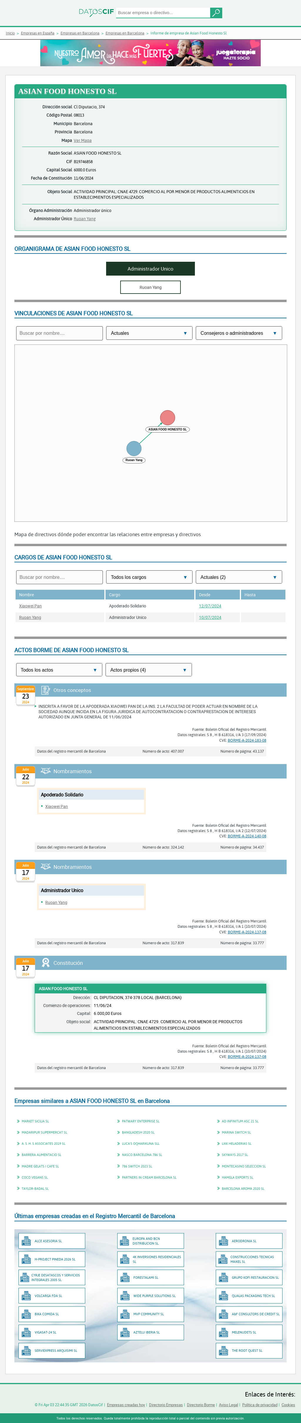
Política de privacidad (259, 1404)
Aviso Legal (228, 1404)
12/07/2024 (210, 606)
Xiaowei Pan (30, 606)
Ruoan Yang (85, 218)
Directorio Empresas (166, 1404)
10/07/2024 (210, 617)
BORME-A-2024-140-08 (247, 836)
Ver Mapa (83, 140)
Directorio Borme (201, 1404)
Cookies (288, 1404)
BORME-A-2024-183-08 (247, 740)
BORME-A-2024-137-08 (247, 932)
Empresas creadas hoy (126, 1404)
